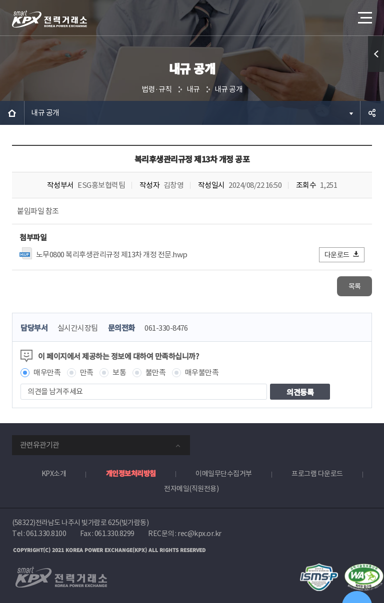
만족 (87, 372)
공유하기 (372, 113)
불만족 (156, 372)
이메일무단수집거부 (224, 473)
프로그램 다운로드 (317, 473)
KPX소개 (54, 473)
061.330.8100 (46, 533)
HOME (12, 113)
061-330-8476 (166, 328)
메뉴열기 (364, 14)
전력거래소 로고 (49, 19)
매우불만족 (202, 372)
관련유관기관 (39, 445)
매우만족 (47, 372)
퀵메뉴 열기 (376, 54)
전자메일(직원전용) (191, 488)
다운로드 (342, 254)
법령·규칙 (157, 89)
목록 (354, 286)
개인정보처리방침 (131, 473)
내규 (193, 89)
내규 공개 (228, 89)
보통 (119, 372)
